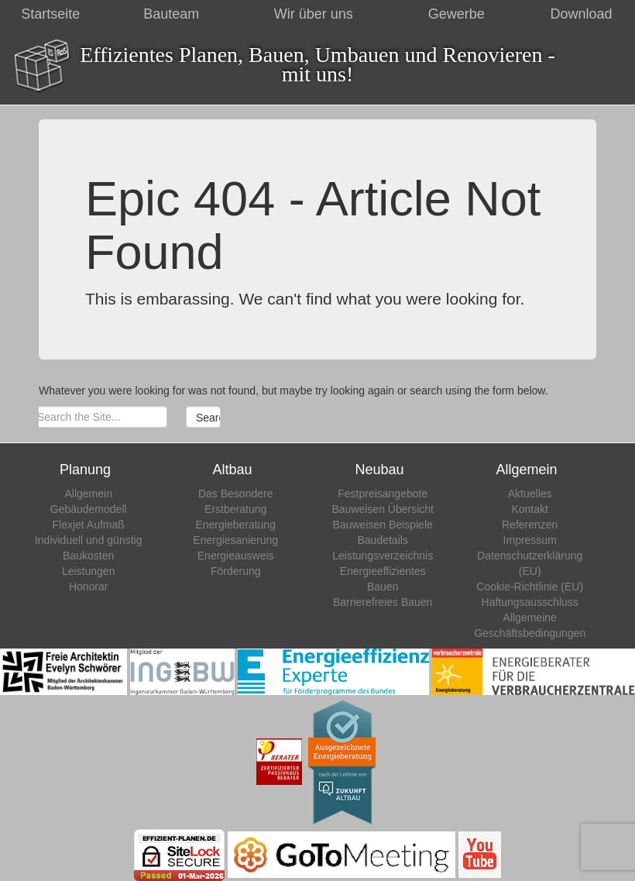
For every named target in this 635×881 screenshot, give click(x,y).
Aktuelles (530, 493)
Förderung (236, 571)
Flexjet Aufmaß (89, 524)
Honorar (88, 586)
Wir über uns (313, 14)
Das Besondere (235, 493)
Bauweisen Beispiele (383, 524)
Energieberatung (235, 524)
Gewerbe (456, 14)
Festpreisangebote (382, 493)
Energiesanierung (235, 540)
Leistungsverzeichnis (382, 555)
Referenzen (530, 524)
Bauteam (171, 14)
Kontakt (529, 509)
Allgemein (88, 493)
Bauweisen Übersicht (382, 509)
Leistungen (88, 571)
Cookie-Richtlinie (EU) (529, 586)
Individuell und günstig (88, 540)
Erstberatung (235, 509)
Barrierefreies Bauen (382, 602)
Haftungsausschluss (530, 602)
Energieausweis (235, 555)
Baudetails (383, 540)
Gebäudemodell (88, 509)
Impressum (530, 540)
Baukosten (88, 555)
